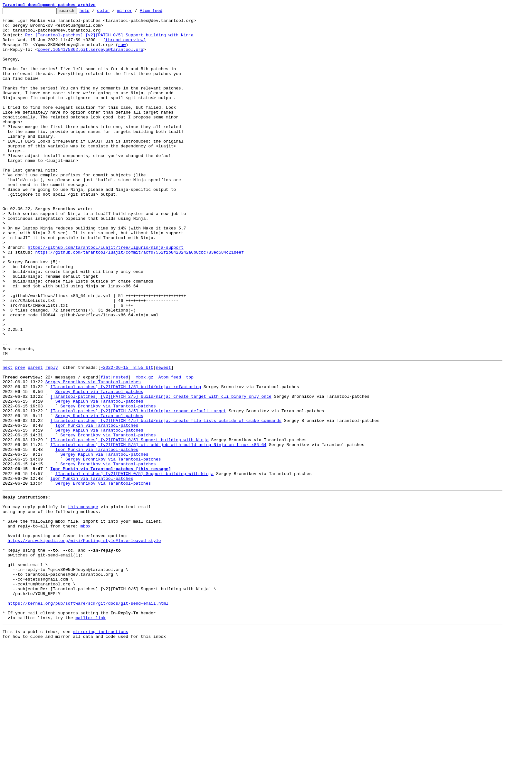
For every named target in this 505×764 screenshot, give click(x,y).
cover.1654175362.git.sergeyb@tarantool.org (90, 58)
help (95, 12)
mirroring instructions (100, 751)
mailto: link (90, 736)
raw (122, 52)
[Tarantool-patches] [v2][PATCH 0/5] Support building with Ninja (129, 524)
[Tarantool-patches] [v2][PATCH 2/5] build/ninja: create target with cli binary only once (160, 472)
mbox (86, 626)
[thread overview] (124, 46)
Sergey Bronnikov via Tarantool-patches (93, 455)
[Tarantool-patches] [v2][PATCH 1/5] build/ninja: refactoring (125, 461)
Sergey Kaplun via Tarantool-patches (99, 467)
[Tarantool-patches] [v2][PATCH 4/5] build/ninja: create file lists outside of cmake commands (165, 501)
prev (20, 438)
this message (83, 603)
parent (35, 438)
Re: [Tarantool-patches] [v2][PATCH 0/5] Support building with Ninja (109, 40)
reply (51, 438)
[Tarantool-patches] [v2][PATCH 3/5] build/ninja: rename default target (138, 490)
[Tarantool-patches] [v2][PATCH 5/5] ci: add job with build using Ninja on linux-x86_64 (158, 530)
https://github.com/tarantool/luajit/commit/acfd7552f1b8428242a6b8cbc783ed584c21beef (139, 301)
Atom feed (161, 12)
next (8, 438)
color (113, 12)
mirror (134, 12)
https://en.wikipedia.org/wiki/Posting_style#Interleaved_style (84, 644)
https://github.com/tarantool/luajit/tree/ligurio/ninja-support (106, 295)
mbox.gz (144, 449)
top (189, 449)
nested (120, 449)
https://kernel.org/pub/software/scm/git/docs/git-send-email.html (88, 719)
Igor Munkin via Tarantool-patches (96, 507)
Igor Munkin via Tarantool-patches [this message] (110, 559)
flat (105, 449)
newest (163, 438)
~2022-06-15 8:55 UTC (126, 438)
